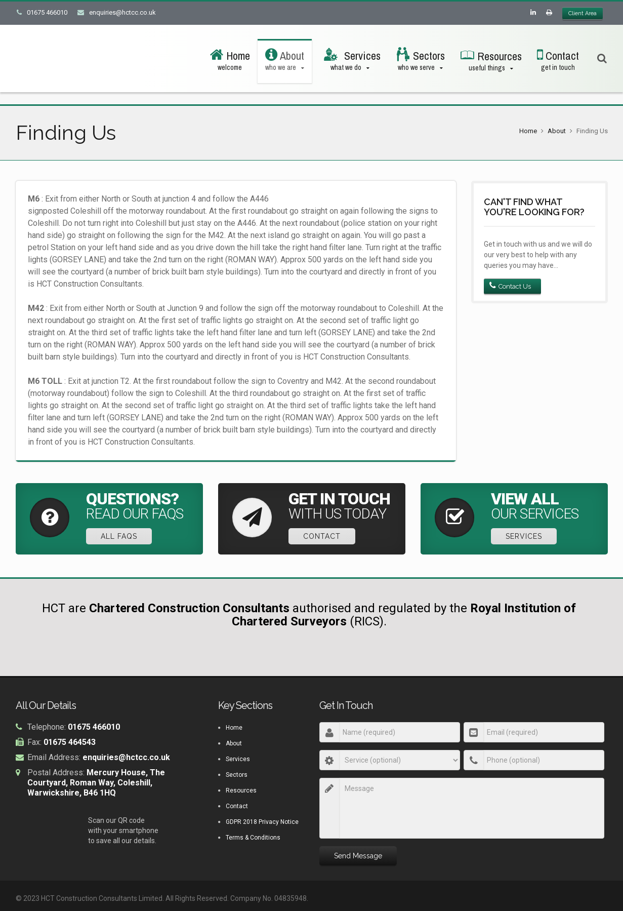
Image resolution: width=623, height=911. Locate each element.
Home (528, 131)
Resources (241, 791)
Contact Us (510, 286)
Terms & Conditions (253, 838)
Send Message (358, 857)
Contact (325, 537)
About (557, 131)
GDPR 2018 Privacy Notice (262, 822)
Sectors (236, 775)
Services (527, 537)
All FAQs (122, 537)
